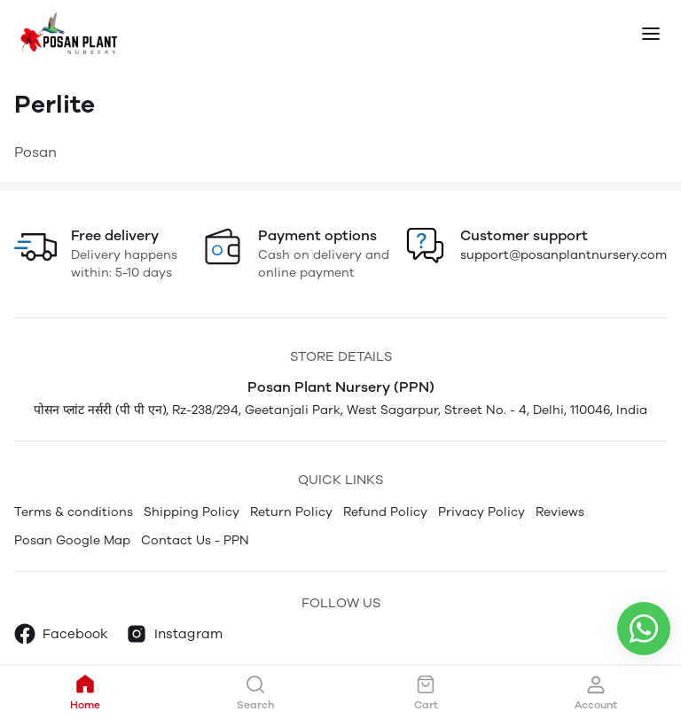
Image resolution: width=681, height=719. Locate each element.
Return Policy (291, 512)
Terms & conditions (73, 512)
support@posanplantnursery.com (563, 254)
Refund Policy (385, 512)
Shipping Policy (191, 512)
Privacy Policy (481, 512)
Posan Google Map (72, 540)
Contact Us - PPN (195, 540)
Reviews (560, 512)
